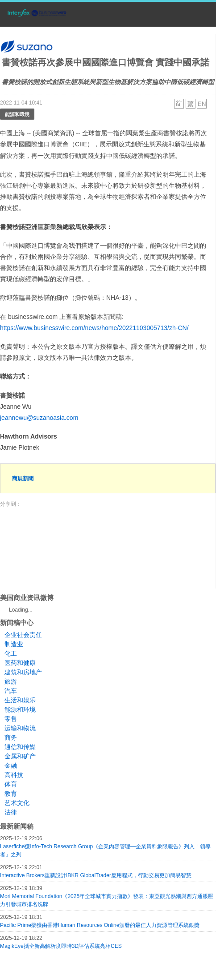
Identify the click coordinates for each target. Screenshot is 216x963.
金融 (10, 765)
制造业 (13, 644)
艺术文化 (16, 802)
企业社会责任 (23, 634)
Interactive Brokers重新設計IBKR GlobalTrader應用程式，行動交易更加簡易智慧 (95, 875)
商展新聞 (22, 478)
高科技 (13, 774)
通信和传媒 (20, 746)
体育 (10, 784)
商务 (10, 737)
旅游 (10, 681)
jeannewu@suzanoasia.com (39, 417)
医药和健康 (20, 662)
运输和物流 (20, 728)
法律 (10, 812)
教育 (10, 793)
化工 (10, 653)
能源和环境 (20, 709)
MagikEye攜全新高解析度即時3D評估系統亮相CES (61, 946)
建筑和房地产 (23, 672)
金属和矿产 (20, 756)
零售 (10, 718)
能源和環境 (17, 114)
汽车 (10, 690)
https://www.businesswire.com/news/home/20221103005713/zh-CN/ (94, 327)
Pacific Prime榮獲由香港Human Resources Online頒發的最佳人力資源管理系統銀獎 (99, 925)
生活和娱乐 (20, 700)
